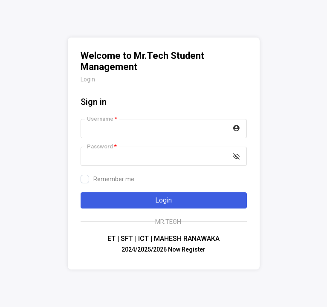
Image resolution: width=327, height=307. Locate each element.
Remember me (107, 179)
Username (102, 119)
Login (163, 200)
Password (102, 146)
